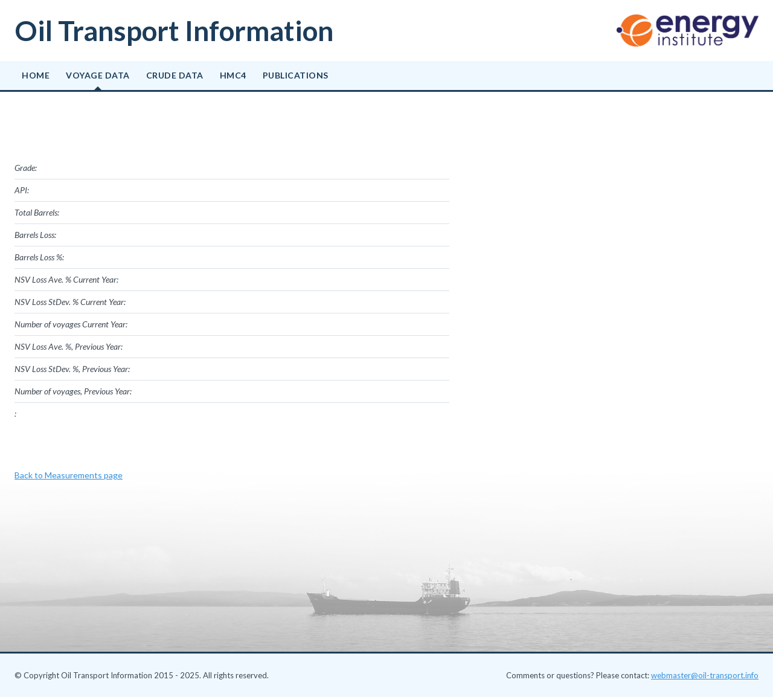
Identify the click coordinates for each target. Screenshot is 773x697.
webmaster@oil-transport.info (705, 675)
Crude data (175, 75)
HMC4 (233, 75)
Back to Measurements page (68, 475)
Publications (296, 75)
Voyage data (98, 75)
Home (36, 75)
